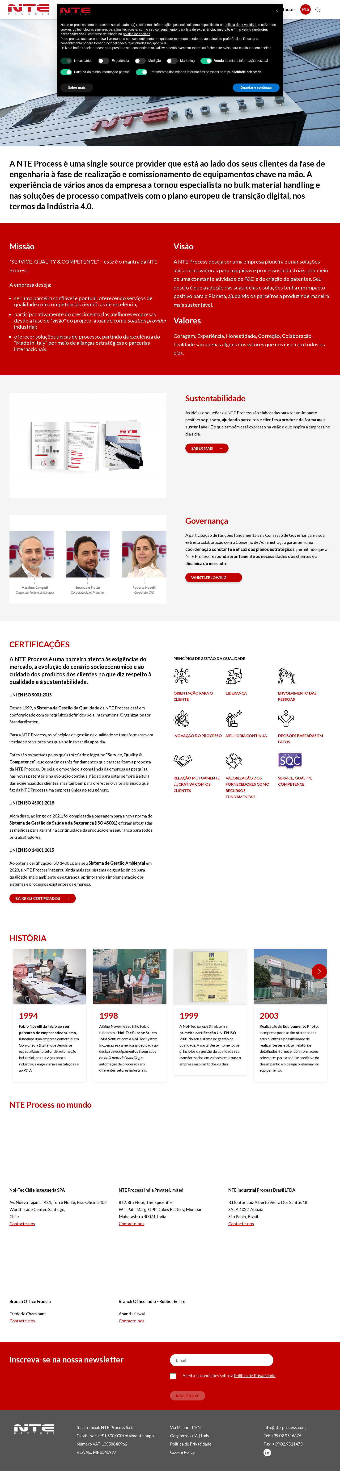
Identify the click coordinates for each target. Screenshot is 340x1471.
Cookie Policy (182, 1452)
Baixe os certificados (37, 898)
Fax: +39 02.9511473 (283, 1443)
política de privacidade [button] (241, 25)
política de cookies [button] (136, 34)
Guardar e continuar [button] (256, 87)
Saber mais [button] (77, 87)
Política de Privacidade (255, 1375)
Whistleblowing (208, 577)
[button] (319, 971)
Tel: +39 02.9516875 (282, 1435)
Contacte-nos (22, 1223)
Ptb (305, 9)
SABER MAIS (202, 448)
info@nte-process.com (285, 1427)
